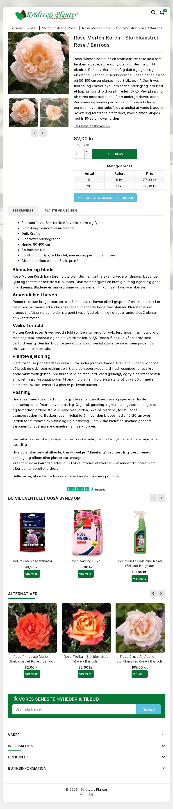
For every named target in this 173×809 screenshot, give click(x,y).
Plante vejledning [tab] (63, 210)
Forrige (153, 498)
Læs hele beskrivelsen (92, 126)
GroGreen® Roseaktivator (31, 561)
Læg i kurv (114, 154)
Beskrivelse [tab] (24, 210)
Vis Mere (32, 574)
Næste (161, 498)
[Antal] (79, 154)
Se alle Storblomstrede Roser (105, 198)
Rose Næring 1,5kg (86, 561)
